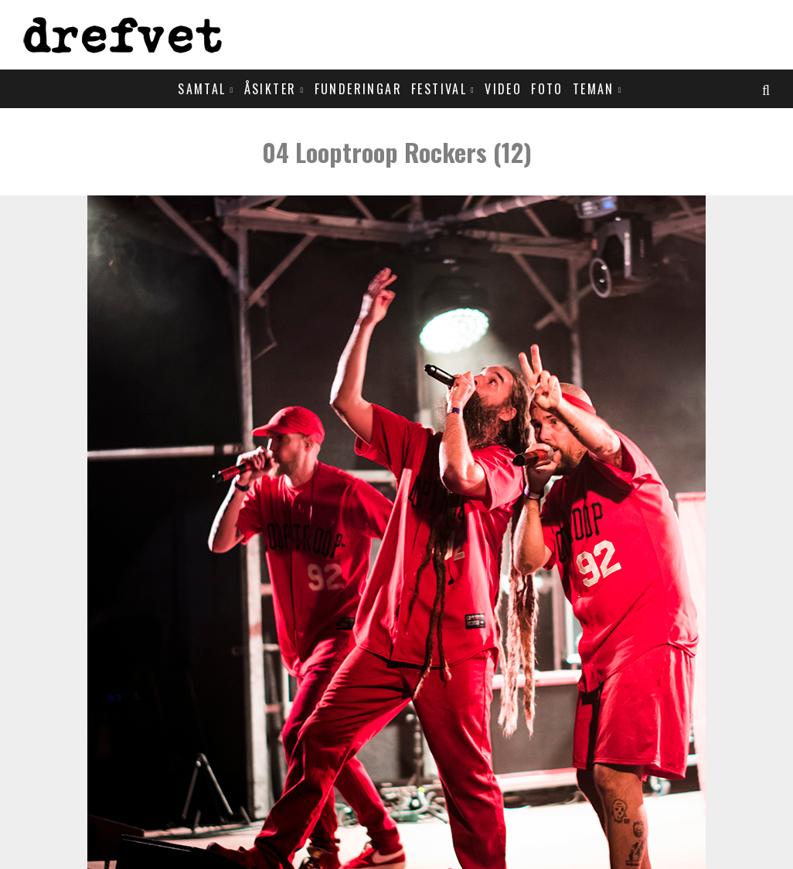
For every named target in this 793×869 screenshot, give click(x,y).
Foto (547, 89)
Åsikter (270, 89)
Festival (439, 89)
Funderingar (358, 89)
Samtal (202, 89)
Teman (593, 89)
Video (503, 89)
